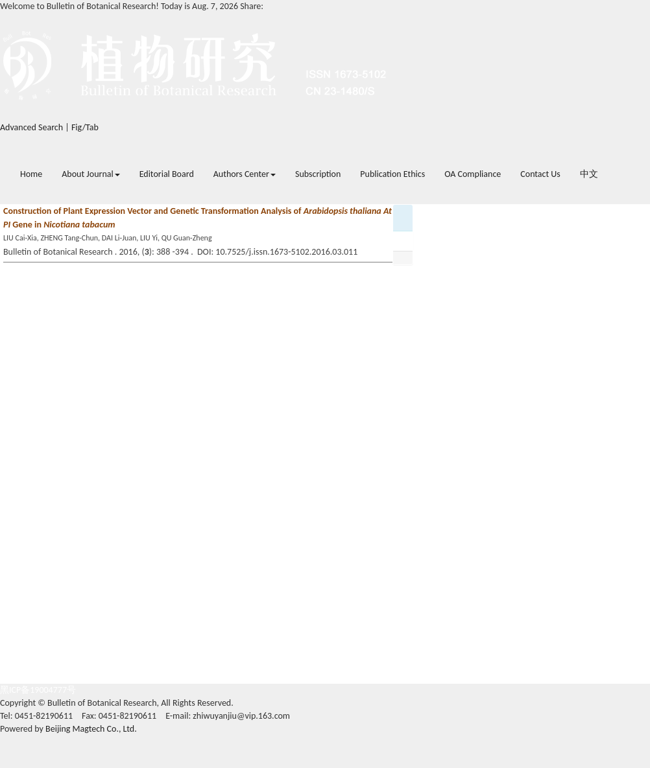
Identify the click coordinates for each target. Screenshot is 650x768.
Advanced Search (31, 127)
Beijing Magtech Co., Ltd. (91, 728)
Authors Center (244, 174)
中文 (589, 174)
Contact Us (540, 174)
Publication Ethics (392, 174)
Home (31, 174)
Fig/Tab (85, 127)
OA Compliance (472, 174)
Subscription (318, 174)
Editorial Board (166, 174)
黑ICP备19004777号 (38, 689)
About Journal (90, 174)
